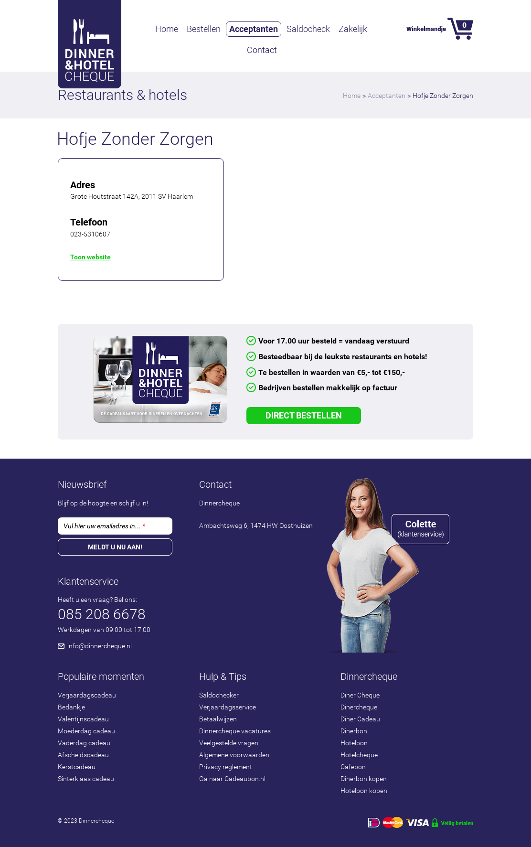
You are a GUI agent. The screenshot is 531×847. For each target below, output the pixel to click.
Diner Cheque (360, 695)
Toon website (90, 257)
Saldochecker (219, 695)
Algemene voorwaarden (234, 755)
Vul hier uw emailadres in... (104, 526)
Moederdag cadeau (86, 731)
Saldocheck (308, 29)
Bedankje (71, 707)
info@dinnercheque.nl (99, 646)
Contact (262, 50)
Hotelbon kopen (363, 790)
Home (166, 29)
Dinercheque (358, 707)
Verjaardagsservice (227, 707)
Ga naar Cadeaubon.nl (232, 779)
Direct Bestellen (304, 415)
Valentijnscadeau (83, 719)
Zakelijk (353, 29)
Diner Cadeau (360, 719)
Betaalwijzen (218, 719)
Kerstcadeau (77, 767)
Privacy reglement (225, 767)
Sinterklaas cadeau (86, 779)
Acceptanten (253, 29)
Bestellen (204, 29)
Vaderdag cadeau (84, 743)
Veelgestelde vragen (228, 743)
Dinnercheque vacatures (235, 731)
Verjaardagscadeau (87, 695)
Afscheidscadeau (83, 755)
